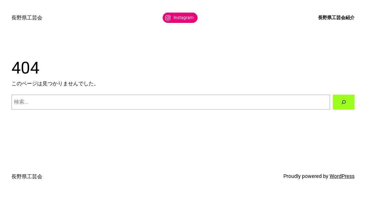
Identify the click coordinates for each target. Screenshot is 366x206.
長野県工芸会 (26, 18)
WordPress (342, 176)
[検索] (344, 102)
